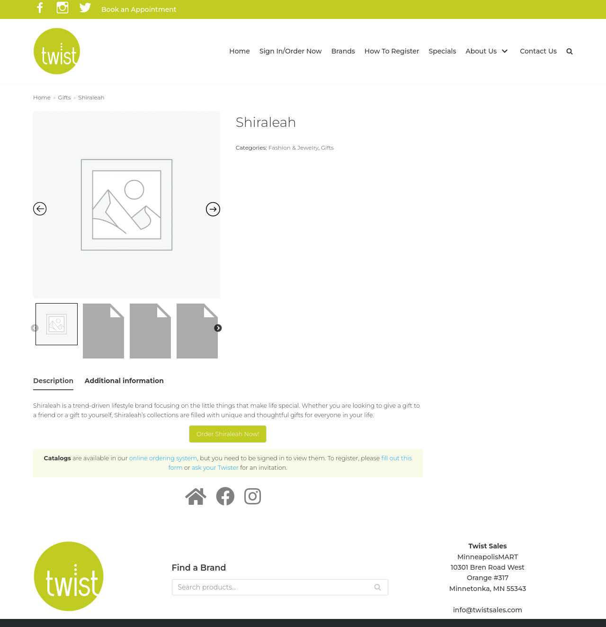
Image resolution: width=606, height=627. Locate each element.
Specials (442, 51)
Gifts (64, 97)
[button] (569, 51)
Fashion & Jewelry (293, 147)
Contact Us (538, 51)
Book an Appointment (139, 9)
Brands (343, 51)
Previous (34, 328)
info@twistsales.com (487, 610)
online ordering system (163, 458)
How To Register (392, 51)
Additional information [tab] (124, 380)
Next (218, 328)
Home (239, 51)
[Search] (280, 587)
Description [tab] (53, 380)
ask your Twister (215, 467)
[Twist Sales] (56, 51)
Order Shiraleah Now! (227, 434)
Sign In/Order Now (290, 51)
